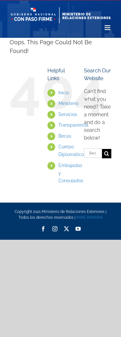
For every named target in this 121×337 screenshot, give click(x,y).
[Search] (106, 153)
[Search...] (93, 153)
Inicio (63, 92)
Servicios (67, 114)
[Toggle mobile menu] (108, 27)
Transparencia (73, 125)
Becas (64, 136)
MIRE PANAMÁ (89, 217)
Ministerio (68, 103)
